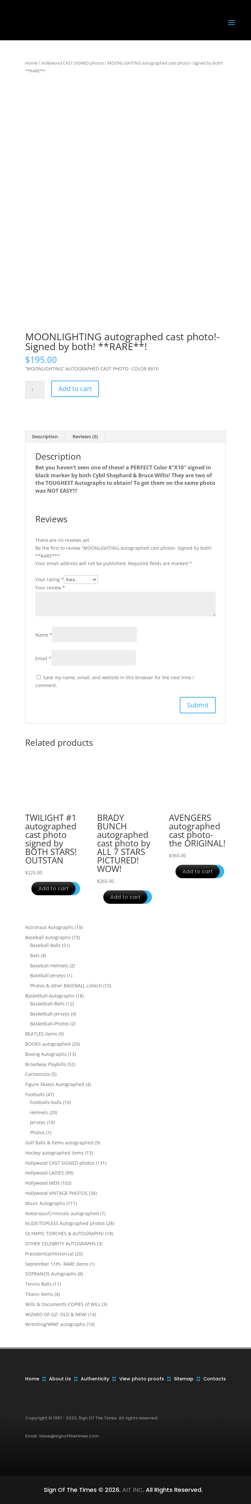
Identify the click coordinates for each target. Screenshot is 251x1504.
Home (31, 63)
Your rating (49, 579)
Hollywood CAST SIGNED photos (72, 63)
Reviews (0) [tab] (85, 436)
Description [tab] (45, 436)
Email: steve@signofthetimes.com (62, 1436)
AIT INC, (132, 1490)
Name (43, 635)
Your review (50, 587)
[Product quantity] (35, 390)
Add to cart (75, 388)
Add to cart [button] (53, 888)
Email (43, 658)
